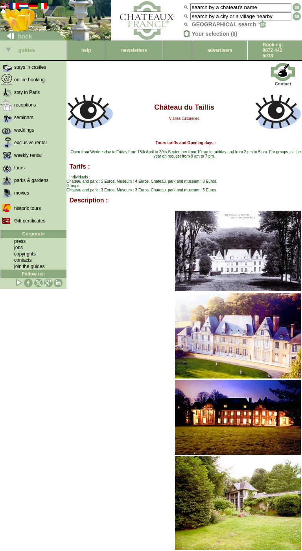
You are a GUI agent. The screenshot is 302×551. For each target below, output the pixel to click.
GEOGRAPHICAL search (229, 24)
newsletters (134, 50)
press (20, 241)
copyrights (25, 254)
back (16, 36)
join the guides (29, 266)
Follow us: (33, 274)
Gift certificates (29, 221)
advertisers (219, 50)
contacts (23, 260)
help (86, 50)
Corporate (33, 234)
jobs (18, 247)
